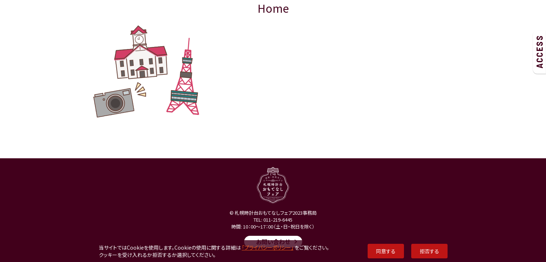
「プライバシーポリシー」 (268, 247)
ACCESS (539, 51)
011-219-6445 (277, 219)
